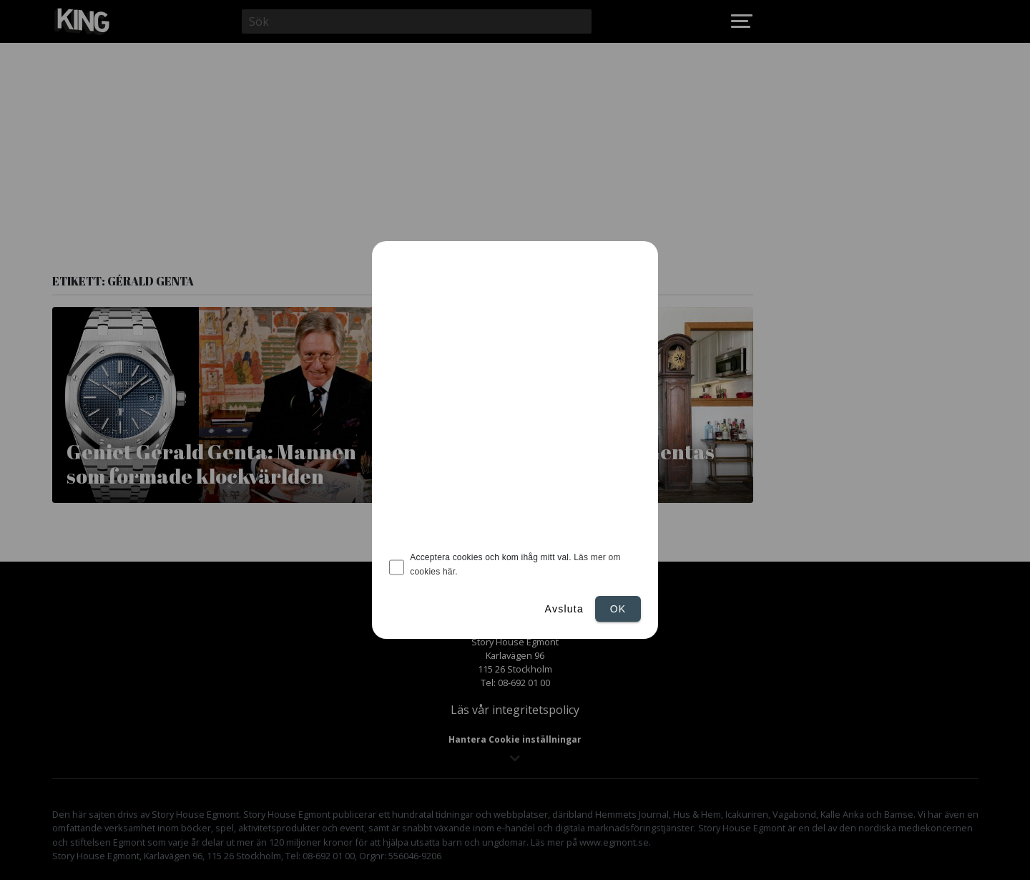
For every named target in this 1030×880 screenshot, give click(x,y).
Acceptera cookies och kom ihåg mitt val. (515, 564)
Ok (618, 609)
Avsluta (564, 609)
